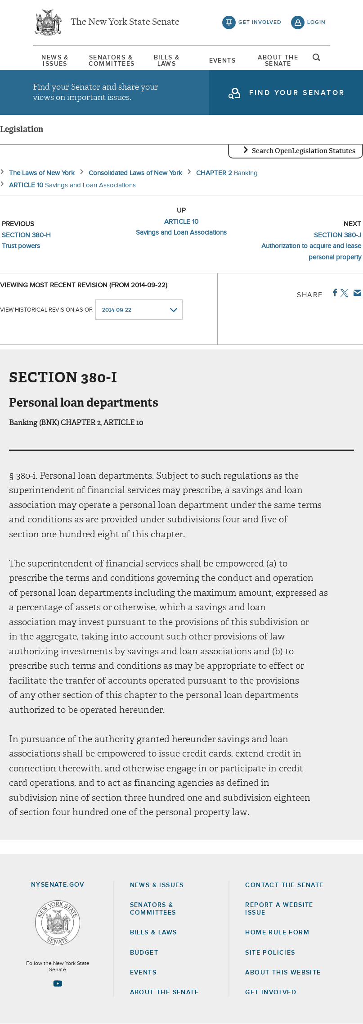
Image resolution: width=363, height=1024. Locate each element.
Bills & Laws (167, 60)
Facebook (333, 293)
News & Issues (54, 60)
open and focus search (316, 60)
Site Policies (270, 953)
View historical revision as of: (47, 310)
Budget (144, 953)
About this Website (283, 973)
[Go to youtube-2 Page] (58, 983)
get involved (260, 22)
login (316, 22)
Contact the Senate (284, 885)
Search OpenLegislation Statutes (303, 150)
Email (355, 293)
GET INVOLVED (270, 992)
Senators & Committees (111, 60)
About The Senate (278, 60)
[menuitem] (55, 60)
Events (222, 61)
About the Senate (164, 992)
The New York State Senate (125, 22)
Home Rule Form (277, 932)
